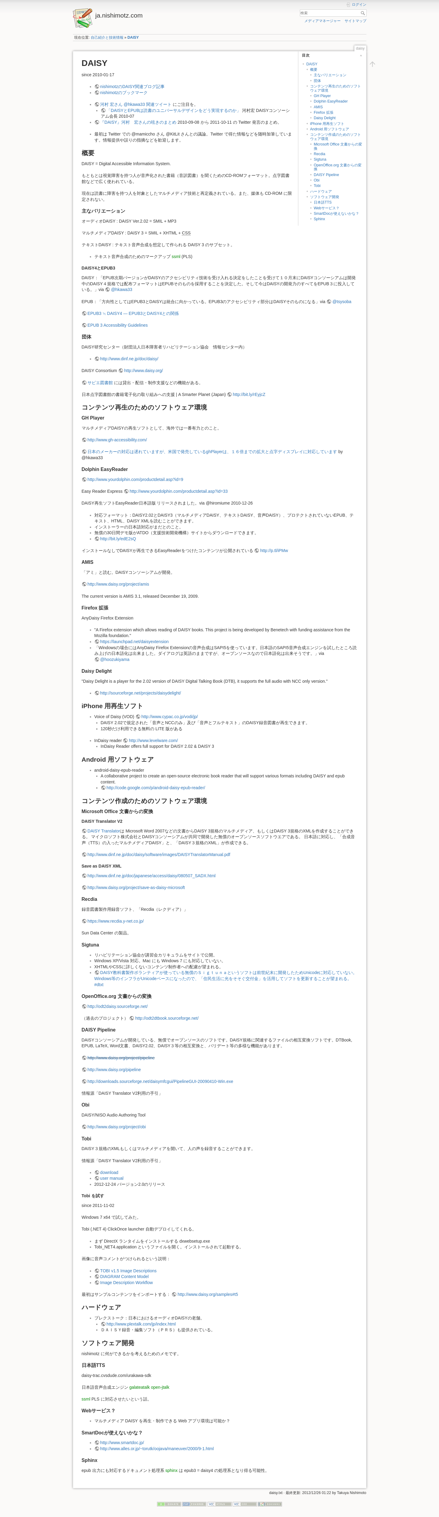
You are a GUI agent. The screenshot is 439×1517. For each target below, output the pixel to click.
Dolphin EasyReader (331, 101)
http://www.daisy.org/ (143, 370)
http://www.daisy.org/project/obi (116, 1126)
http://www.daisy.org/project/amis (118, 584)
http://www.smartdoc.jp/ (122, 1442)
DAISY (133, 37)
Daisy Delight (325, 118)
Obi (316, 180)
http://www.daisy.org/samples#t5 (208, 1294)
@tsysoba (342, 301)
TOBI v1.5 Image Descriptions (128, 1270)
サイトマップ (355, 21)
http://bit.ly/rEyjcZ (249, 394)
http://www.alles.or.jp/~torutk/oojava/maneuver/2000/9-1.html (157, 1448)
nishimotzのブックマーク (124, 92)
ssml (176, 256)
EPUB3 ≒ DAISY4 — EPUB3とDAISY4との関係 (133, 313)
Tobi (317, 186)
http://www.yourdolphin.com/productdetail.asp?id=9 (135, 479)
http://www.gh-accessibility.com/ (117, 439)
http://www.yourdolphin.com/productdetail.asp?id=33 (178, 491)
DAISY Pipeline (326, 175)
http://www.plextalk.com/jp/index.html (141, 1324)
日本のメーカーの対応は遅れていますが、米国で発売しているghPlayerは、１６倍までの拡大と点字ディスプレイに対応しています (212, 451)
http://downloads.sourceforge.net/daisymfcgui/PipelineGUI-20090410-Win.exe (160, 1081)
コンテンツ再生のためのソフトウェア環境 (335, 88)
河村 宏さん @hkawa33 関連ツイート (136, 104)
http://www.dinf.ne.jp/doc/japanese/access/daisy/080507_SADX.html (151, 875)
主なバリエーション (330, 75)
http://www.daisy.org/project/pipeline (121, 1057)
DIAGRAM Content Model (124, 1276)
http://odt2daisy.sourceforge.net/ (117, 1006)
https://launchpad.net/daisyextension (134, 641)
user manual (111, 1178)
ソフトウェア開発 (324, 197)
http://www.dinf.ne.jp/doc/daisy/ (129, 358)
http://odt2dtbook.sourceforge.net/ (166, 1018)
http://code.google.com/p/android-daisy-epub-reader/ (155, 787)
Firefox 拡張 (323, 112)
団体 (317, 81)
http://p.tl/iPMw (274, 550)
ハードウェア (321, 191)
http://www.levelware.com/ (153, 740)
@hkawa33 (121, 289)
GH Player (322, 96)
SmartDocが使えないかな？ (336, 213)
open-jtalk (160, 1387)
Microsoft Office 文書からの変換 (338, 146)
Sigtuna (320, 159)
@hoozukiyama (114, 659)
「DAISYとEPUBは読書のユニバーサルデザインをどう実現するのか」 (173, 110)
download (109, 1172)
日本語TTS (323, 202)
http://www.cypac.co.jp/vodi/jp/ (169, 716)
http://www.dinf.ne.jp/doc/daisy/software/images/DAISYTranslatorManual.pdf (158, 854)
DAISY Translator (103, 831)
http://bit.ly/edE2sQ (118, 538)
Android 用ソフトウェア (329, 129)
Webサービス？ (326, 208)
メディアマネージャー (322, 21)
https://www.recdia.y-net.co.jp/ (115, 921)
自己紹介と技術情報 (107, 37)
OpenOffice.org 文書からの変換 (338, 167)
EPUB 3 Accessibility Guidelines (117, 325)
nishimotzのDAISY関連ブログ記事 (132, 86)
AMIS (318, 107)
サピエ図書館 (100, 382)
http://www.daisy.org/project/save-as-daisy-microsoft (136, 887)
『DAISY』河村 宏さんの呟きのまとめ (138, 122)
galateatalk (139, 1387)
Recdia (319, 154)
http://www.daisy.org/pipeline (114, 1069)
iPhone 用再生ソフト (327, 124)
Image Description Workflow (126, 1282)
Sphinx (319, 219)
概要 (313, 69)
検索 (363, 13)
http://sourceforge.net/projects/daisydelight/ (140, 693)
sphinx (171, 1470)
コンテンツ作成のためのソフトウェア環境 (335, 136)
